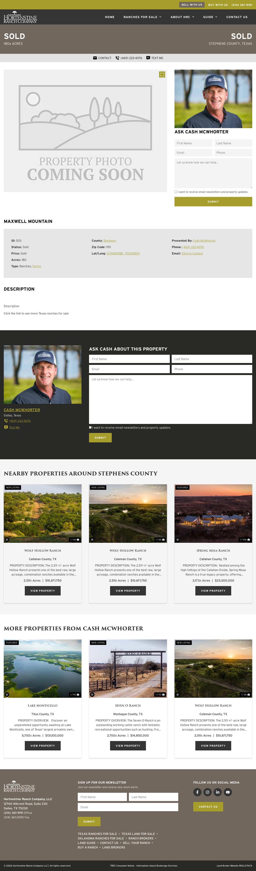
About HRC (182, 17)
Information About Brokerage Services (156, 865)
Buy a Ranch (88, 847)
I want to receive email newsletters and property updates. (213, 191)
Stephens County (224, 44)
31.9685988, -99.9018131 (123, 253)
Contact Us (237, 17)
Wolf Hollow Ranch (42, 550)
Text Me (12, 427)
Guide (210, 17)
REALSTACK (245, 865)
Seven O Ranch (128, 705)
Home (110, 17)
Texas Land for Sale (138, 833)
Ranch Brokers (140, 838)
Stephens (109, 240)
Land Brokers (113, 847)
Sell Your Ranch (136, 842)
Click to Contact (192, 253)
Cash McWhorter (204, 240)
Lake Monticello (42, 705)
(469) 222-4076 (193, 247)
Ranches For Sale (142, 17)
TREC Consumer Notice (122, 865)
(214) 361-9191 (13, 812)
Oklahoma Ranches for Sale (101, 838)
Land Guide (87, 842)
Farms (36, 266)
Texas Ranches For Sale (97, 833)
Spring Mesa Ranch (213, 550)
